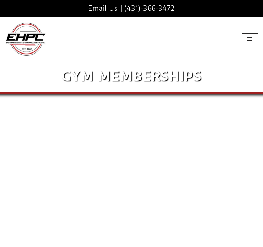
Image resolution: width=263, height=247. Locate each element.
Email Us (103, 7)
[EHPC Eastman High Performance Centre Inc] (25, 39)
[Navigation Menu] (250, 39)
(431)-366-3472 (149, 7)
